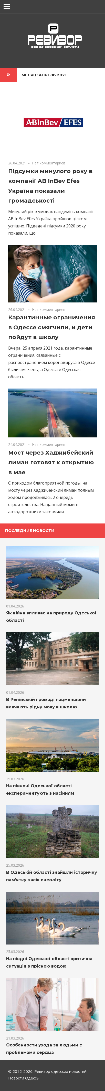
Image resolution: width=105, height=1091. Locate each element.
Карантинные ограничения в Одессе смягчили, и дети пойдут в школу (51, 327)
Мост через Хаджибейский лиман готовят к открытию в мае (51, 462)
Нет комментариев (48, 163)
